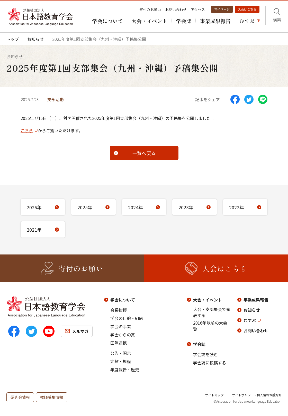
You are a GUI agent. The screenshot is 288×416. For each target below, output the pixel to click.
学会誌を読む (205, 354)
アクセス (198, 9)
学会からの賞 (122, 335)
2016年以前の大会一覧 (212, 326)
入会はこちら (247, 9)
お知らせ (252, 310)
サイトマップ (214, 395)
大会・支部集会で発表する (211, 312)
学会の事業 (120, 326)
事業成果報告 (256, 300)
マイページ (222, 9)
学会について (122, 300)
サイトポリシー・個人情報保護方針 (257, 395)
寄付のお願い (150, 9)
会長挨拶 (118, 310)
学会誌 (199, 344)
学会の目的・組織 (126, 318)
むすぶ (250, 320)
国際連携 (118, 343)
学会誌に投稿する (209, 363)
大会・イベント (207, 300)
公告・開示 (120, 353)
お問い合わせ (176, 9)
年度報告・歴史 (124, 369)
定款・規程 (120, 361)
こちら (27, 130)
